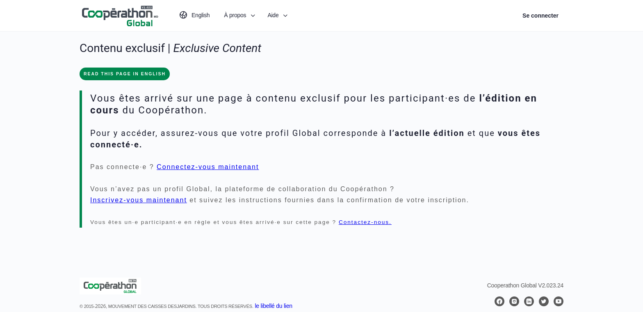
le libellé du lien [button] (273, 306)
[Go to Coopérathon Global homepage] (120, 14)
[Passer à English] (194, 15)
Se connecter (540, 15)
